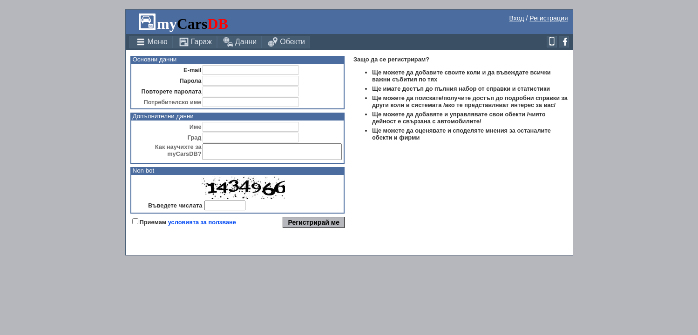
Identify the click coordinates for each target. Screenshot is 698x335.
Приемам (153, 224)
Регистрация (548, 18)
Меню (152, 42)
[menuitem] (151, 42)
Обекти (286, 42)
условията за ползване (202, 224)
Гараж (195, 42)
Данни (240, 42)
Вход (516, 18)
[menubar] (220, 42)
